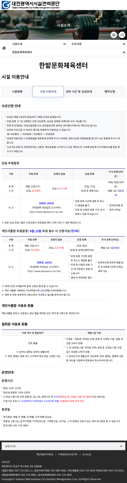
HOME (4, 48)
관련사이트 (10, 446)
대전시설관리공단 (31, 5)
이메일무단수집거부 (68, 454)
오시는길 (87, 454)
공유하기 (122, 35)
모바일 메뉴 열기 (122, 5)
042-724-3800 (20, 425)
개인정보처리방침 (44, 454)
